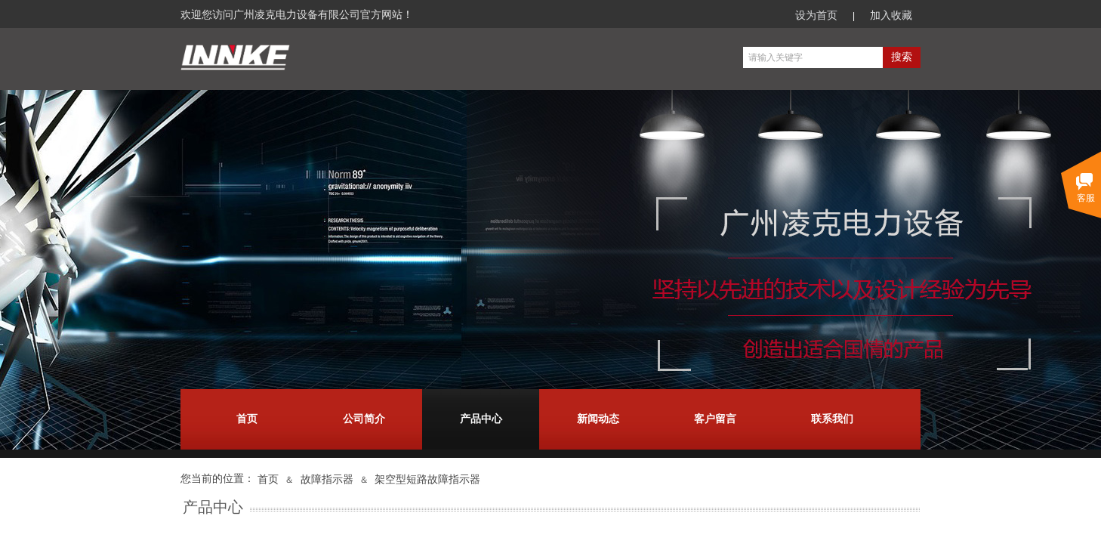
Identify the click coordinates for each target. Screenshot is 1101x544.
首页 (247, 419)
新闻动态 (598, 419)
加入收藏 (891, 15)
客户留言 (715, 419)
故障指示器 (327, 479)
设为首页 (816, 15)
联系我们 (832, 419)
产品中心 (481, 419)
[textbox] (813, 57)
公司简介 (364, 419)
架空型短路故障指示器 (427, 479)
